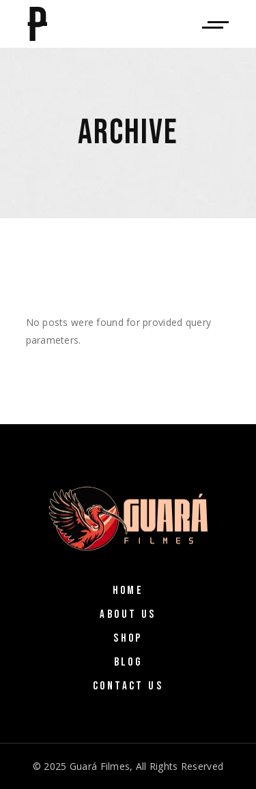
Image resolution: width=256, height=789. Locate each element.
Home (128, 590)
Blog (128, 662)
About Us (128, 614)
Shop (128, 638)
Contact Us (128, 686)
